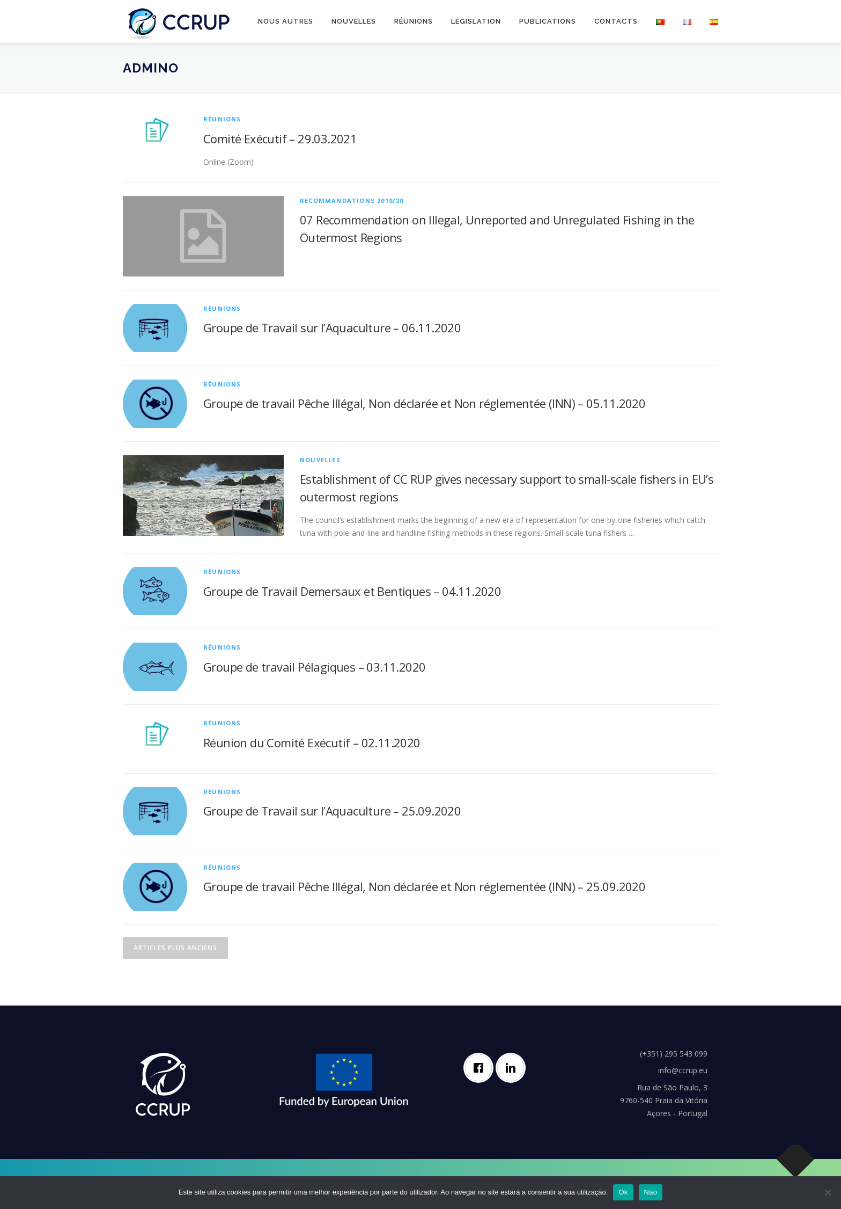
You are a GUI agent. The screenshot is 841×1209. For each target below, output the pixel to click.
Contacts (616, 21)
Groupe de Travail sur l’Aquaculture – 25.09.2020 (332, 811)
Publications (547, 21)
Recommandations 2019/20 (352, 200)
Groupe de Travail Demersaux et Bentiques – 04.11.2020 (352, 591)
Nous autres (285, 21)
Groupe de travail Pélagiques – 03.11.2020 (314, 667)
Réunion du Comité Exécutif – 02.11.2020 (311, 742)
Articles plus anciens (175, 947)
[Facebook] (481, 1067)
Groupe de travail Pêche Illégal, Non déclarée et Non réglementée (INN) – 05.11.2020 (424, 403)
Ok (623, 1192)
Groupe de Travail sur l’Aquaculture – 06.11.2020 (332, 327)
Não (651, 1192)
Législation (476, 21)
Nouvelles (353, 21)
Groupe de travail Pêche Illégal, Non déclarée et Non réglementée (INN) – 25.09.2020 (424, 886)
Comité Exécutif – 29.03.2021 (280, 138)
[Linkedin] (513, 1067)
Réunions (413, 21)
